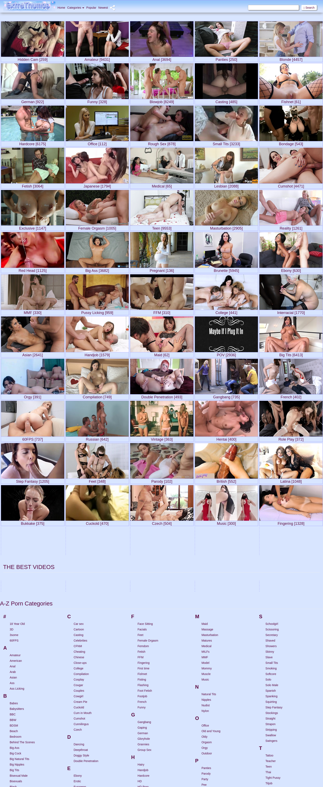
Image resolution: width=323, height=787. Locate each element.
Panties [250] (226, 59)
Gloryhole (144, 657)
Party (204, 697)
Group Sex (144, 668)
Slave (269, 575)
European (80, 705)
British (14, 738)
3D (11, 548)
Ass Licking (17, 607)
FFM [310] (161, 312)
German (143, 651)
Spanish (271, 609)
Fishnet (142, 592)
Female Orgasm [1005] (97, 227)
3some (14, 553)
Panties (206, 686)
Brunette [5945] (226, 270)
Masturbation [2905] (226, 227)
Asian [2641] (32, 354)
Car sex (78, 542)
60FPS (14, 559)
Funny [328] (97, 101)
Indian (141, 753)
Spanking (271, 614)
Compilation (81, 592)
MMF (204, 575)
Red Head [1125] (33, 270)
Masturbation (209, 553)
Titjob (269, 701)
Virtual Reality (274, 764)
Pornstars (207, 720)
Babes (14, 621)
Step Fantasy (274, 626)
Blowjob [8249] (162, 101)
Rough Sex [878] (162, 143)
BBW (13, 638)
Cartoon (79, 548)
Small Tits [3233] (226, 143)
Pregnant (207, 731)
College (78, 587)
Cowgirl (78, 614)
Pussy (205, 742)
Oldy (204, 655)
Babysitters (17, 627)
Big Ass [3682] (97, 270)
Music (205, 598)
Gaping (142, 646)
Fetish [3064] (32, 185)
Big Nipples (17, 683)
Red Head (207, 768)
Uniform (271, 738)
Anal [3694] (161, 59)
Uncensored (273, 733)
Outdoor (206, 672)
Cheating (79, 570)
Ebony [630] (291, 270)
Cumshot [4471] (291, 185)
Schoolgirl (272, 542)
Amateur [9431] (97, 59)
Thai (268, 690)
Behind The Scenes (22, 660)
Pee (204, 703)
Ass (12, 601)
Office (205, 644)
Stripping (271, 648)
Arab (13, 590)
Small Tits (272, 581)
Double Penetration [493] (161, 396)
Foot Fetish (145, 609)
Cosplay (79, 598)
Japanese (144, 779)
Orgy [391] (32, 396)
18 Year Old (17, 542)
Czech (78, 648)
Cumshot (79, 637)
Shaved (270, 559)
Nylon (205, 629)
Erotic (77, 699)
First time (144, 587)
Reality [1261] (291, 227)
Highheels (144, 727)
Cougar (78, 603)
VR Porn (271, 775)
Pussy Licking (210, 747)
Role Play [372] (291, 438)
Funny (142, 626)
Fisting (142, 598)
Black (13, 705)
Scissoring (272, 548)
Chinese (79, 575)
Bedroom (15, 655)
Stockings (272, 631)
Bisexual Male (19, 694)
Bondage (15, 727)
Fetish (141, 570)
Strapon (271, 642)
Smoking (271, 587)
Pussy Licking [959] (97, 312)
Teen (269, 685)
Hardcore (144, 694)
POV (204, 725)
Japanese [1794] (97, 185)
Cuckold (79, 626)
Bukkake (15, 755)
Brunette (15, 744)
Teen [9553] (161, 227)
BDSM (14, 644)
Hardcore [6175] (32, 143)
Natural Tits (208, 612)
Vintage (270, 759)
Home (61, 7)
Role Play (207, 784)
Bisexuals (16, 699)
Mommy (206, 587)
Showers (271, 564)
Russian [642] (97, 438)
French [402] (291, 396)
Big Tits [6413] (291, 354)
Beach (14, 649)
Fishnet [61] (291, 101)
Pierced (206, 708)
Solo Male (272, 603)
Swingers (271, 659)
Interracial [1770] (291, 312)
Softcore (271, 592)
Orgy (204, 666)
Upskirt (270, 744)
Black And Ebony (21, 711)
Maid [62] (161, 354)
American (16, 579)
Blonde (14, 716)
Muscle (206, 592)
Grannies (143, 662)
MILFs (205, 570)
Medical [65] (162, 185)
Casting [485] (226, 101)
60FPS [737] (32, 438)
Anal (12, 584)
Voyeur (270, 770)
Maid (204, 542)
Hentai (142, 711)
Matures (206, 559)
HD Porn (143, 705)
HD (140, 699)
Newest (103, 7)
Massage (207, 548)
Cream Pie (80, 620)
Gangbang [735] (226, 396)
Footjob (142, 614)
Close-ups (80, 581)
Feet (140, 553)
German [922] (32, 101)
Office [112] (97, 143)
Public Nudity (209, 736)
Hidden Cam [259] (33, 59)
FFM (141, 575)
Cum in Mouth (82, 631)
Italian (141, 764)
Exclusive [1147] (32, 227)
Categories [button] (75, 7)
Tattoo (269, 674)
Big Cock (15, 672)
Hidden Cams (146, 722)
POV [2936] (226, 354)
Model (205, 581)
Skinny (270, 570)
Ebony (78, 694)
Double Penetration (86, 679)
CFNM (78, 564)
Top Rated (272, 713)
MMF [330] (32, 312)
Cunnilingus (81, 642)
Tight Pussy (273, 696)
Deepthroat (81, 668)
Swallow (271, 653)
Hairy (141, 683)
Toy (268, 718)
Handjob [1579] (97, 354)
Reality (205, 762)
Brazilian (15, 733)
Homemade (145, 733)
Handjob (143, 688)
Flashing (143, 603)
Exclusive (80, 711)
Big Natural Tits (19, 677)
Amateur (15, 573)
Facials (142, 548)
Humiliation (145, 738)
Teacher (271, 679)
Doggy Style (81, 674)
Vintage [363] (162, 438)
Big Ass (14, 666)
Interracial (144, 759)
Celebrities (80, 559)
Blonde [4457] (291, 59)
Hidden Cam (146, 716)
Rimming (207, 779)
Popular (91, 7)
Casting (78, 553)
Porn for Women (211, 714)
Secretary (272, 553)
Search (309, 7)
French (142, 620)
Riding (205, 773)
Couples (79, 609)
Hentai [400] (226, 438)
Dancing (79, 662)
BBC (13, 633)
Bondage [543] (291, 143)
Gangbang (144, 640)
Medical (206, 564)
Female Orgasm (148, 559)
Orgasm (206, 660)
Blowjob (15, 722)
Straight (270, 637)
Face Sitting (145, 542)
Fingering (144, 581)
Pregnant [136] (162, 270)
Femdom (143, 564)
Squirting (271, 620)
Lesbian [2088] (226, 185)
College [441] (226, 312)
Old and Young (210, 649)
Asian (13, 596)
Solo (268, 598)
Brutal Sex (16, 750)
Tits (268, 707)
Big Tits (14, 688)
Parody (206, 692)
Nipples (206, 618)
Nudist (205, 623)
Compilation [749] (97, 396)
